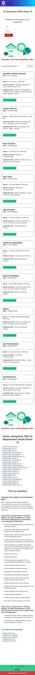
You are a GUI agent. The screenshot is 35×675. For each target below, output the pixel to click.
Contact (22, 666)
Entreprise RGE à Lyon (8, 639)
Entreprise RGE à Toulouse (9, 637)
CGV (17, 666)
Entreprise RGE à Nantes (9, 641)
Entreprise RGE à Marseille (9, 635)
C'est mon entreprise (9, 100)
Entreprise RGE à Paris (8, 633)
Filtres (30, 66)
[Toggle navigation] (31, 3)
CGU (12, 666)
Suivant (9, 35)
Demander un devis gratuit (17, 673)
